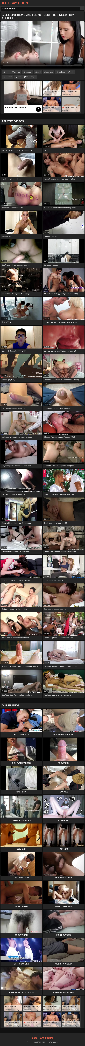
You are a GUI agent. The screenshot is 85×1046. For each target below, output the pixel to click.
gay (7, 72)
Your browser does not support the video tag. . (42, 45)
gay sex (29, 72)
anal (39, 72)
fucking (62, 72)
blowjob (17, 72)
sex (19, 77)
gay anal (49, 72)
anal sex (8, 77)
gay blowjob (31, 77)
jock (71, 72)
